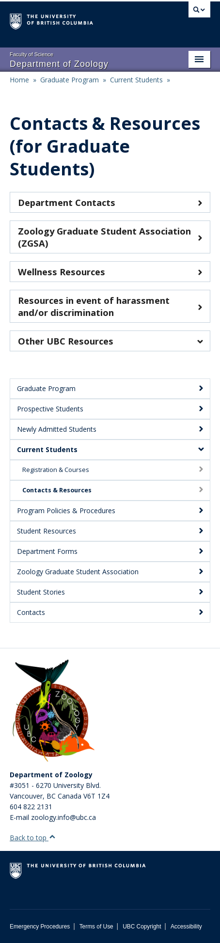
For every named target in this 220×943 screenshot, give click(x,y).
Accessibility (186, 926)
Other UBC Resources (110, 341)
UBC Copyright (142, 926)
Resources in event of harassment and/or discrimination (110, 306)
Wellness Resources (110, 272)
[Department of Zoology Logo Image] (53, 711)
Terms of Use (96, 926)
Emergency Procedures (40, 926)
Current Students (136, 79)
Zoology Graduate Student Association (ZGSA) (110, 237)
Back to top (33, 837)
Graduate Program (69, 79)
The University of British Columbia (80, 19)
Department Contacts (110, 202)
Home (19, 79)
